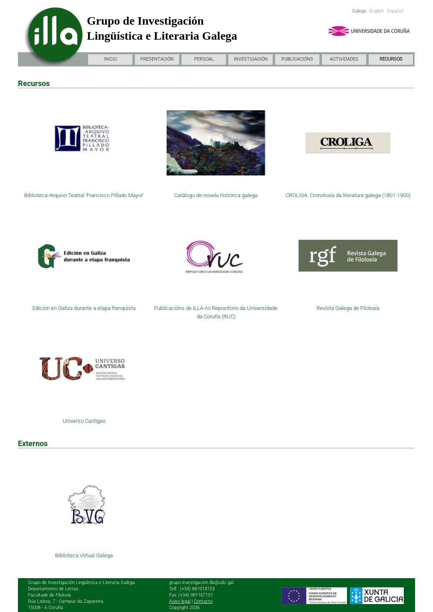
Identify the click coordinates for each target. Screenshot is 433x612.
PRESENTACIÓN (157, 59)
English (377, 11)
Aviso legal (179, 601)
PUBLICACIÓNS (297, 59)
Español (395, 11)
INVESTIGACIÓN (251, 59)
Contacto (203, 601)
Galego (359, 11)
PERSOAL (204, 59)
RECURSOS (391, 59)
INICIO (110, 59)
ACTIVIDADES (344, 59)
